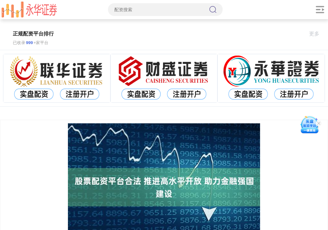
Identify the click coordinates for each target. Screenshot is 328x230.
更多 (317, 33)
